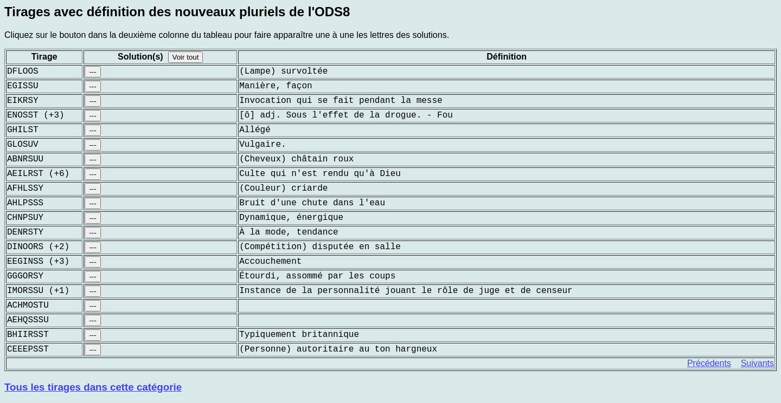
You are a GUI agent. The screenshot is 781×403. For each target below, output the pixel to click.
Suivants (757, 363)
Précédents (709, 363)
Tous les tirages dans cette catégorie (93, 387)
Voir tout (185, 57)
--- (92, 72)
